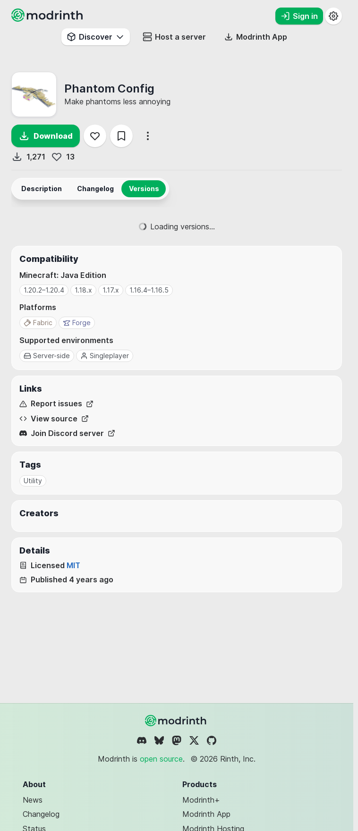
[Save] (121, 136)
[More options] (147, 136)
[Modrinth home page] (48, 19)
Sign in (299, 16)
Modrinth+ (201, 800)
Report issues (56, 403)
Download (45, 136)
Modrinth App (206, 814)
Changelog (41, 814)
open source (161, 759)
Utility (33, 481)
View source (54, 418)
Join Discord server (67, 433)
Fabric (38, 323)
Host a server (174, 37)
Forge (77, 323)
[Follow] (95, 136)
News (33, 800)
